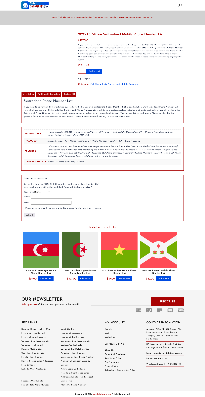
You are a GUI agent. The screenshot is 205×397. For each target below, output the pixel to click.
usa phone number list (32, 353)
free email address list (72, 333)
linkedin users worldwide (33, 369)
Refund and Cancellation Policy (120, 370)
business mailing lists (31, 349)
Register (109, 329)
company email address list (35, 341)
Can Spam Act (112, 362)
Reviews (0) (69, 94)
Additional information (49, 94)
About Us (109, 350)
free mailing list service (33, 337)
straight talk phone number (35, 385)
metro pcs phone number (73, 385)
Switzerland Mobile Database (88, 18)
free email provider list (33, 333)
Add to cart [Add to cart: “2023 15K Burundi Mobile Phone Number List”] (163, 279)
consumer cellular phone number (77, 357)
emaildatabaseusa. (102, 394)
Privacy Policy (111, 366)
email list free (68, 329)
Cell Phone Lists (66, 18)
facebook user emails (32, 381)
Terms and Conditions (115, 354)
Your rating (29, 192)
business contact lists (71, 345)
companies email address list (75, 341)
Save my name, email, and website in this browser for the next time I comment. (64, 208)
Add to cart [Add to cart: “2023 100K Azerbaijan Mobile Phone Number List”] (45, 279)
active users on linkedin (73, 369)
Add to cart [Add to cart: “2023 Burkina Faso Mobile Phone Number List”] (124, 279)
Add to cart (94, 71)
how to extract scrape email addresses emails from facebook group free (77, 377)
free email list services (72, 337)
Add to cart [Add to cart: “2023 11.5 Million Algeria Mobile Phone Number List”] (85, 279)
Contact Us (110, 337)
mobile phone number (32, 357)
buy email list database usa (75, 349)
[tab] (28, 94)
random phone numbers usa (35, 329)
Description (28, 94)
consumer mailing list (32, 345)
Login (107, 333)
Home (54, 18)
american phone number (73, 353)
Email (27, 203)
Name (27, 197)
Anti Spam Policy (113, 358)
